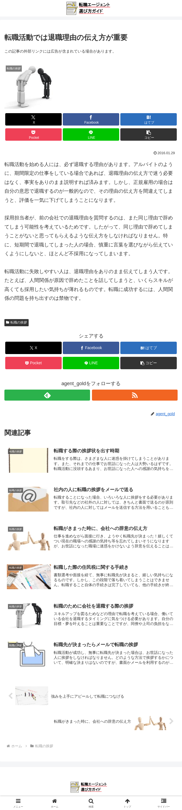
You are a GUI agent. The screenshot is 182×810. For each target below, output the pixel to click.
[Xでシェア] (33, 119)
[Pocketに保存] (33, 134)
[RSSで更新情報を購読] (135, 395)
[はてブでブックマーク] (148, 119)
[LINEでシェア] (91, 134)
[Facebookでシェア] (91, 119)
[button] (148, 134)
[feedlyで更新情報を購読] (47, 395)
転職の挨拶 (16, 322)
